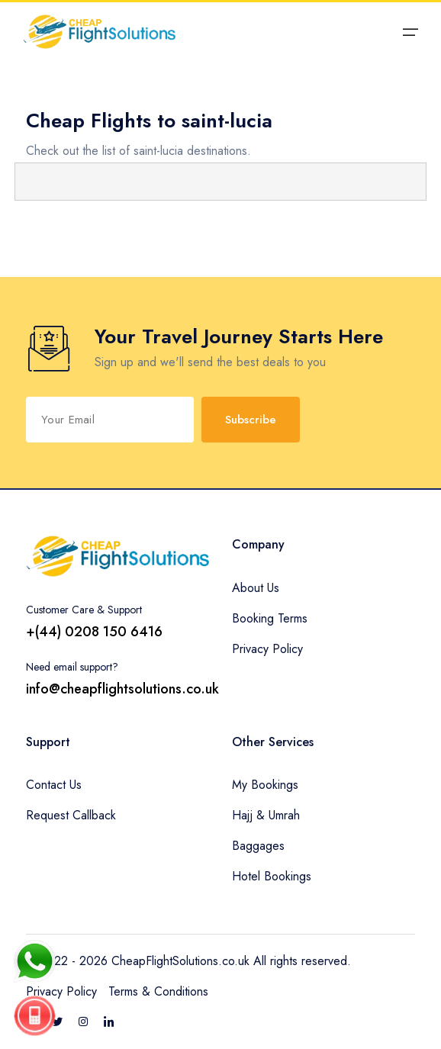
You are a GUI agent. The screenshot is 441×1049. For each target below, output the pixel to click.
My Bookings (265, 784)
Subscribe (250, 419)
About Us (255, 588)
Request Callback (71, 815)
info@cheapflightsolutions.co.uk (122, 689)
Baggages (258, 845)
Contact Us (54, 784)
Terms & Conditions (158, 991)
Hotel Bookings (271, 876)
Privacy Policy (267, 649)
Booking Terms (269, 618)
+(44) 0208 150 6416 (94, 632)
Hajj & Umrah (266, 815)
